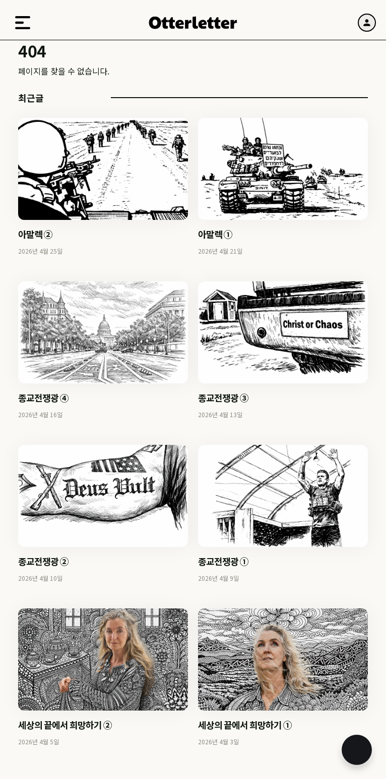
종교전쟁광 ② (43, 561)
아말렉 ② (35, 234)
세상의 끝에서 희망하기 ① (245, 724)
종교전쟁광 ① (223, 561)
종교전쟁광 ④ (43, 397)
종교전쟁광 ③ (223, 397)
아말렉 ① (215, 234)
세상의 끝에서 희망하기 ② (65, 724)
